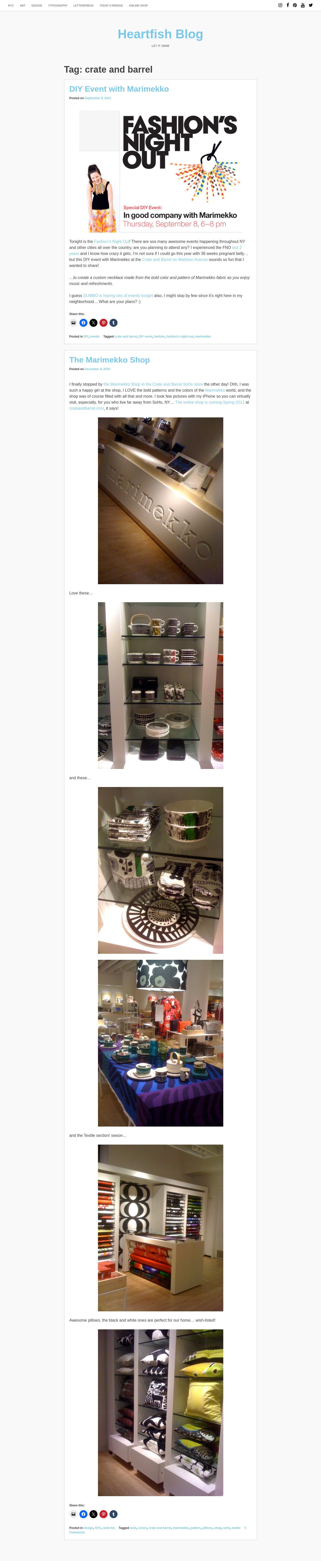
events (94, 336)
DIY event (145, 336)
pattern (195, 1528)
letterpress (83, 5)
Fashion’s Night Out (111, 241)
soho (226, 1528)
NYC (11, 5)
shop (218, 1528)
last (235, 247)
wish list (109, 1528)
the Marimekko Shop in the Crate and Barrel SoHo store (153, 384)
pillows (207, 1528)
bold (133, 1528)
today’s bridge (111, 5)
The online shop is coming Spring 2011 (210, 402)
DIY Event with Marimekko (119, 88)
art (23, 5)
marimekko (203, 336)
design (37, 5)
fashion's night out (180, 336)
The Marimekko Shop (109, 359)
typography (57, 5)
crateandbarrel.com (86, 408)
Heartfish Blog (160, 34)
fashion (159, 336)
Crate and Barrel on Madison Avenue (175, 259)
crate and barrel (126, 336)
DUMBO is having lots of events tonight (118, 295)
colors (142, 1528)
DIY (86, 336)
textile (236, 1528)
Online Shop (138, 5)
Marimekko (215, 390)
